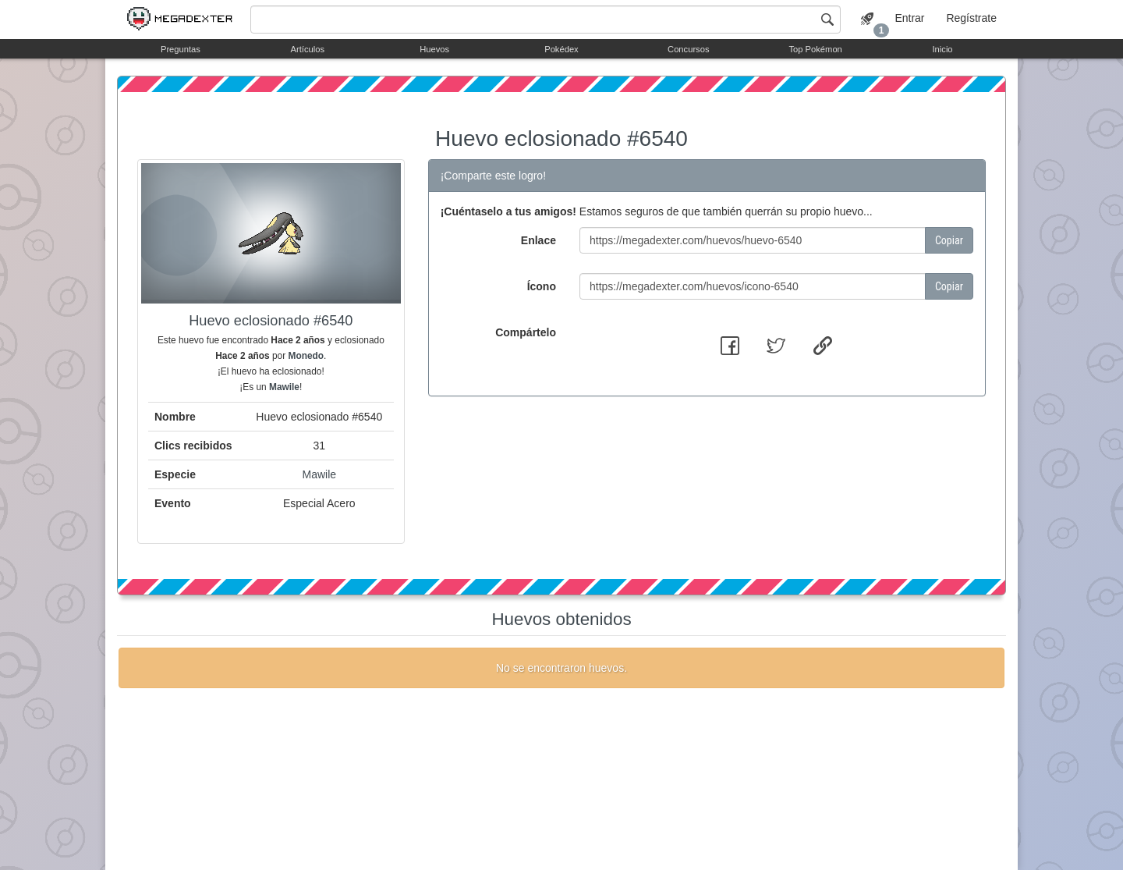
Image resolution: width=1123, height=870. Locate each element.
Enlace (538, 240)
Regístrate (971, 18)
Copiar (949, 240)
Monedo (306, 355)
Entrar (909, 18)
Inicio (942, 49)
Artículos (308, 49)
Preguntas (180, 49)
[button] (730, 345)
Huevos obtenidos (561, 619)
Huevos (434, 49)
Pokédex (561, 49)
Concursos (688, 49)
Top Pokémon (814, 49)
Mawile (284, 387)
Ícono (541, 286)
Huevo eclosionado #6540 (561, 138)
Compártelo (525, 332)
